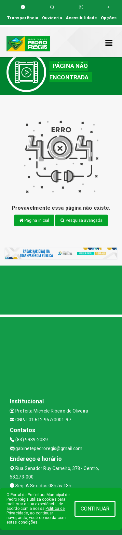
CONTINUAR (95, 509)
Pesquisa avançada (81, 220)
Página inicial (34, 220)
